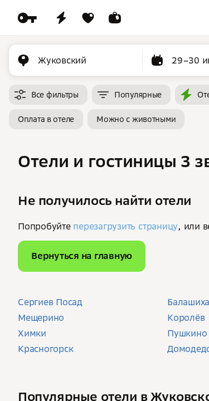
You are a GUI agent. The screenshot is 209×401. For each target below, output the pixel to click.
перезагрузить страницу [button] (125, 226)
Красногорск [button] (45, 348)
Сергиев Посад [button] (50, 301)
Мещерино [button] (41, 317)
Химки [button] (32, 333)
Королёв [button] (186, 317)
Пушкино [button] (187, 333)
